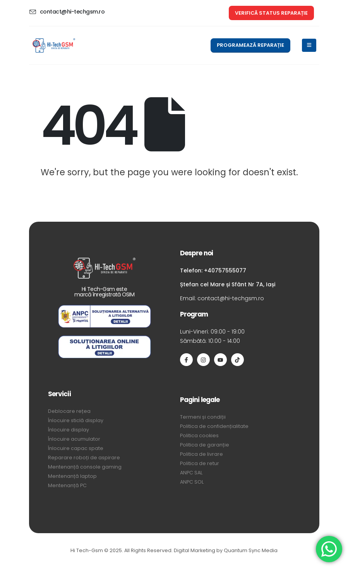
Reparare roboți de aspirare (84, 457)
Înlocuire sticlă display (75, 420)
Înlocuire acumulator (74, 439)
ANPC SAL (191, 472)
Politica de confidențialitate (214, 426)
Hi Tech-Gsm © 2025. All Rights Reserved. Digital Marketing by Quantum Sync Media (174, 550)
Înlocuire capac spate (75, 448)
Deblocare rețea (69, 411)
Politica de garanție (204, 444)
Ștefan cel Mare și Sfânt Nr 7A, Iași (227, 284)
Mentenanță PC (67, 485)
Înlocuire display (68, 429)
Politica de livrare (201, 454)
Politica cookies (199, 435)
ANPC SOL (192, 482)
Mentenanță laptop (72, 476)
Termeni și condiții (203, 417)
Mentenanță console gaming (85, 467)
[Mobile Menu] (309, 45)
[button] (271, 13)
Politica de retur (199, 463)
